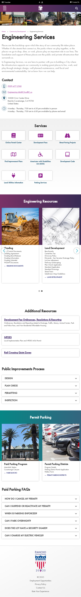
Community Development (18, 31)
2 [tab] (42, 291)
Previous (4, 251)
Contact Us (75, 2)
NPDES (8, 337)
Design (9, 378)
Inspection (11, 400)
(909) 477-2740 (15, 86)
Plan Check (11, 385)
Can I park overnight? (18, 520)
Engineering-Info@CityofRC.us (20, 92)
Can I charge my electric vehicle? (24, 535)
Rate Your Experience (40, 591)
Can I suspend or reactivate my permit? (27, 506)
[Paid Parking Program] (20, 452)
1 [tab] (39, 291)
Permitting (11, 393)
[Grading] (20, 245)
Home (4, 31)
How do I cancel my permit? (21, 498)
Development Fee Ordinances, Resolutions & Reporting (32, 319)
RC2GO (40, 577)
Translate (6, 2)
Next (77, 251)
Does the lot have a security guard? (26, 528)
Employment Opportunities (40, 580)
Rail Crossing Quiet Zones (17, 352)
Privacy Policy (40, 584)
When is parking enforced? (21, 513)
